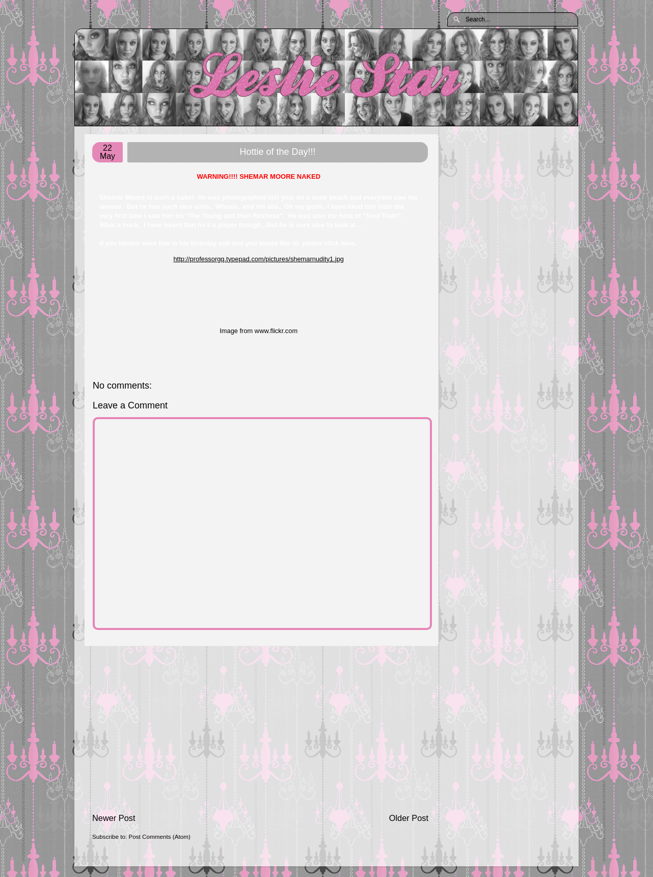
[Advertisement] (260, 729)
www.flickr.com (276, 331)
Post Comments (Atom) (159, 836)
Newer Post (113, 818)
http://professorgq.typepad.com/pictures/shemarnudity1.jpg (258, 259)
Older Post (408, 818)
